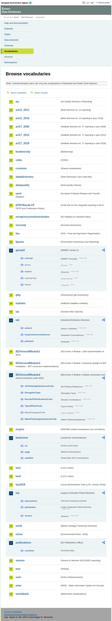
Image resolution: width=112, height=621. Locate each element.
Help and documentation (16, 23)
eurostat (21, 225)
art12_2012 (22, 109)
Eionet (16, 17)
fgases (20, 241)
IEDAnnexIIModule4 (28, 374)
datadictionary (25, 176)
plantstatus (30, 507)
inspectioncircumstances (37, 334)
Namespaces (10, 62)
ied (17, 320)
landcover (22, 437)
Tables (7, 34)
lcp (17, 493)
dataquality (22, 185)
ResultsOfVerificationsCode (38, 399)
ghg (18, 295)
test (18, 568)
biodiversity (23, 151)
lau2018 (20, 484)
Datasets (8, 28)
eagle (27, 452)
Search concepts (41, 93)
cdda (19, 160)
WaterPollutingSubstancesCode (41, 419)
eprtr (19, 193)
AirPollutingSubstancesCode (39, 386)
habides (20, 303)
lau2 (18, 476)
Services (8, 57)
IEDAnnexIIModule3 (28, 363)
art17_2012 (22, 135)
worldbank (22, 593)
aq (17, 101)
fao (18, 233)
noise (19, 534)
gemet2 (20, 250)
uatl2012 (29, 458)
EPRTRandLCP (25, 205)
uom (18, 577)
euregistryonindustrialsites (32, 216)
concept (29, 258)
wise (18, 585)
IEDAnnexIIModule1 (28, 351)
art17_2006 (22, 126)
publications (23, 542)
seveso (20, 560)
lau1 (18, 467)
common (21, 168)
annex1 (28, 328)
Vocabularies (11, 51)
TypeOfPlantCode (33, 406)
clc (26, 445)
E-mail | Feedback (13, 612)
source (28, 271)
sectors (28, 515)
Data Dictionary (27, 17)
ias (17, 311)
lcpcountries (31, 501)
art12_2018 (22, 118)
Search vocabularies (19, 93)
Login (87, 3)
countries (29, 550)
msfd (19, 525)
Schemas (8, 45)
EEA (17, 2)
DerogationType (32, 392)
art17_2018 (22, 143)
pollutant (29, 341)
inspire (20, 429)
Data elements (11, 40)
